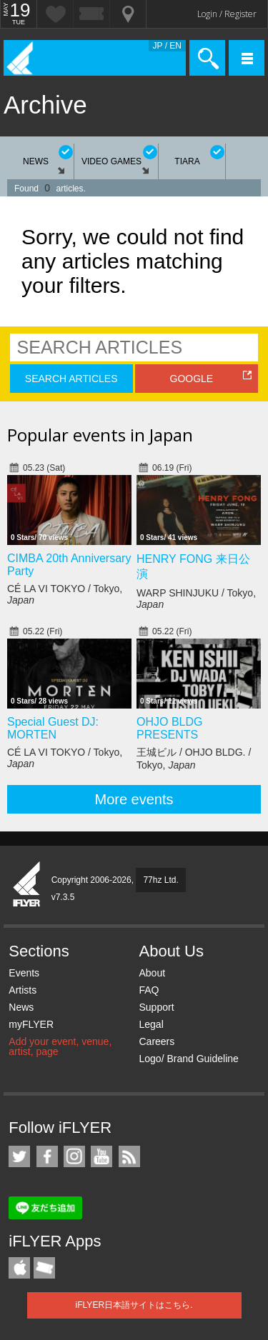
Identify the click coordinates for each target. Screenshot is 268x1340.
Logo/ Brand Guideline (188, 1058)
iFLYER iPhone (19, 1268)
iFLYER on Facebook (47, 1156)
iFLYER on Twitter (19, 1156)
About (152, 973)
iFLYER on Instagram (74, 1156)
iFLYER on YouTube (101, 1156)
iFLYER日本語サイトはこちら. (134, 1305)
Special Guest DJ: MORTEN (53, 728)
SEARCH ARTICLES (71, 378)
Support (156, 1007)
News (21, 1007)
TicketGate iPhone (44, 1268)
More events (133, 799)
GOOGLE (192, 378)
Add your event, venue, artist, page (60, 1046)
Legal (151, 1024)
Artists (22, 990)
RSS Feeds (129, 1156)
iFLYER (27, 885)
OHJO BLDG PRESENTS (169, 728)
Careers (156, 1041)
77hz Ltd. (160, 880)
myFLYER (31, 1024)
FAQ (149, 990)
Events (24, 973)
